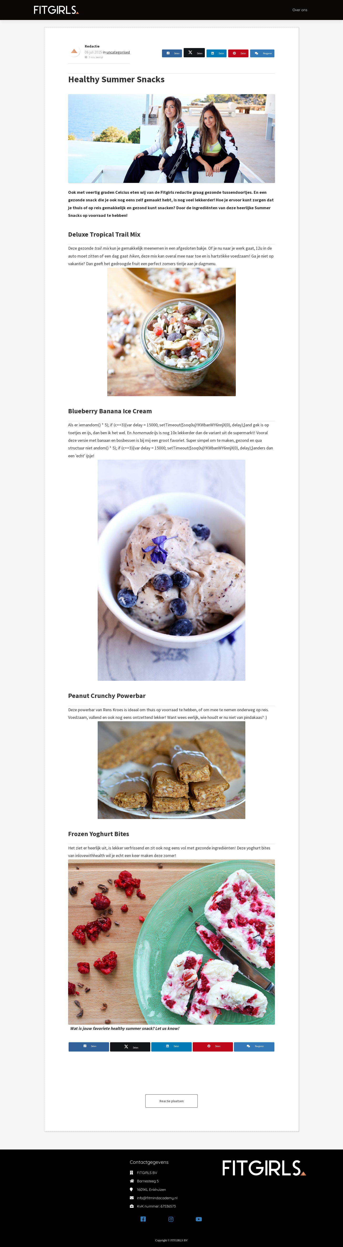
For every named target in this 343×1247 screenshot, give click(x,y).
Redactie (92, 46)
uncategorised (118, 52)
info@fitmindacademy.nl (157, 1198)
